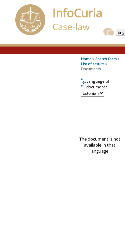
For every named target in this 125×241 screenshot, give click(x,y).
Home (86, 58)
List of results (92, 63)
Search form (106, 58)
